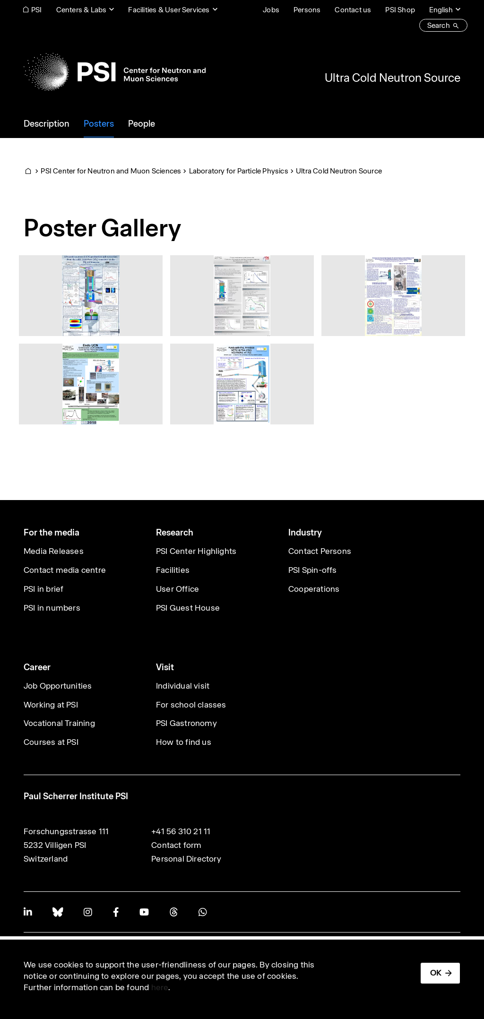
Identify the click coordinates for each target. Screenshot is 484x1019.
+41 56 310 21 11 (180, 831)
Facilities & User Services (168, 10)
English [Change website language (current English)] (441, 10)
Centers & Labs (81, 10)
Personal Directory (186, 859)
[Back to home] (114, 72)
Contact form (176, 845)
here (160, 987)
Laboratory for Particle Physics (238, 171)
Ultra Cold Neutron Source (392, 77)
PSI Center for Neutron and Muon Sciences (111, 171)
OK (435, 972)
